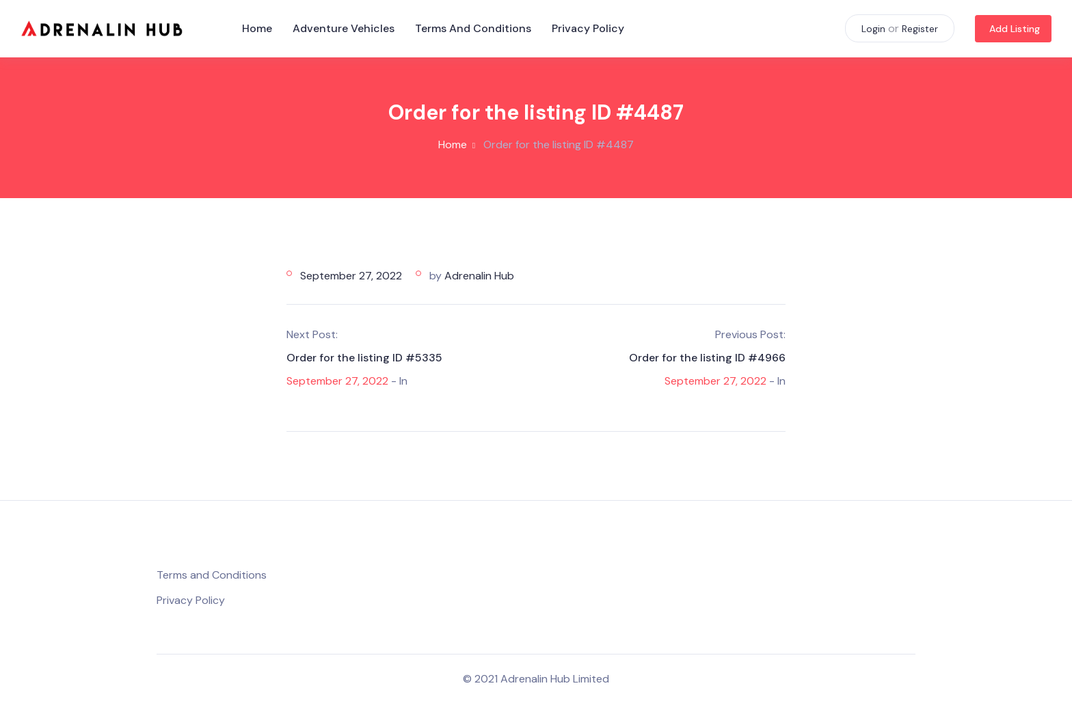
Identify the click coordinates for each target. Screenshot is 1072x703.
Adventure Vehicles (343, 28)
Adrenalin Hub (479, 275)
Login (873, 29)
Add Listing (1014, 29)
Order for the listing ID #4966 (707, 357)
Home (257, 28)
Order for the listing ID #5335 (364, 357)
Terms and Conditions (473, 28)
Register (920, 29)
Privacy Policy (588, 28)
